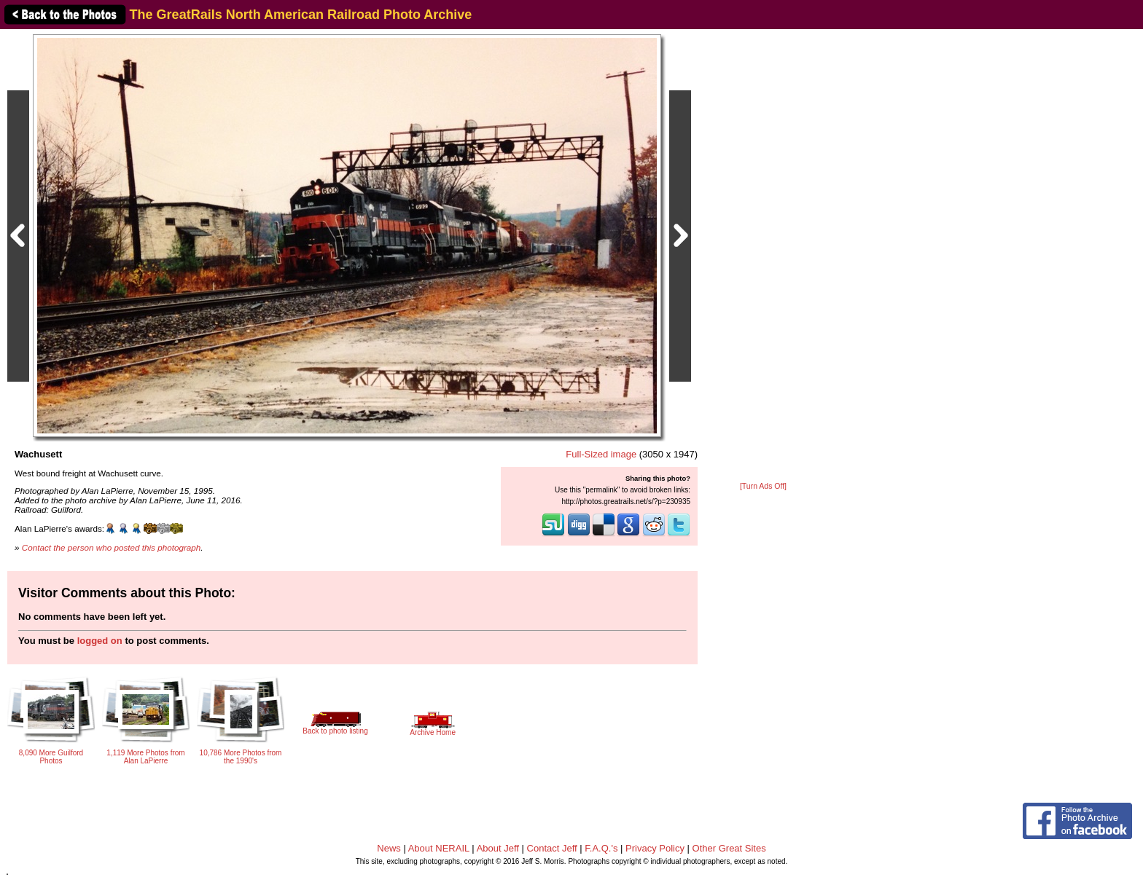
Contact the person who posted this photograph (111, 547)
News (389, 848)
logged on (99, 640)
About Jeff (498, 848)
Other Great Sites (729, 848)
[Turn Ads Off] (763, 486)
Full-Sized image (601, 454)
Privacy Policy (654, 848)
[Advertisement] (763, 256)
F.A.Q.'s (601, 848)
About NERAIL (438, 848)
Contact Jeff (552, 848)
